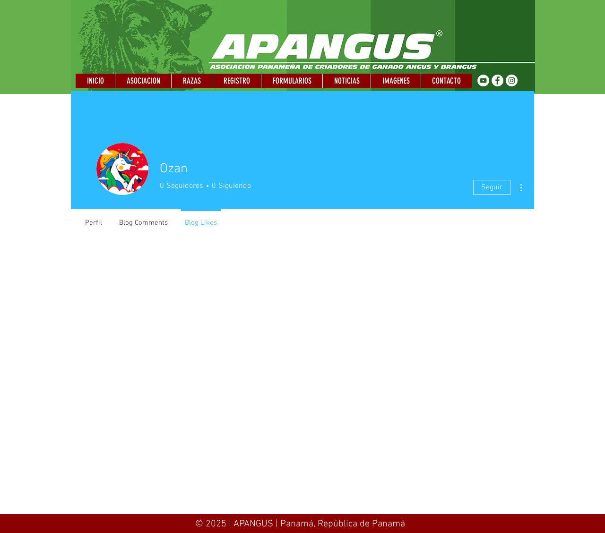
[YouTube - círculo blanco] (483, 80)
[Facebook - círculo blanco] (497, 80)
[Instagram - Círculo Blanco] (512, 80)
